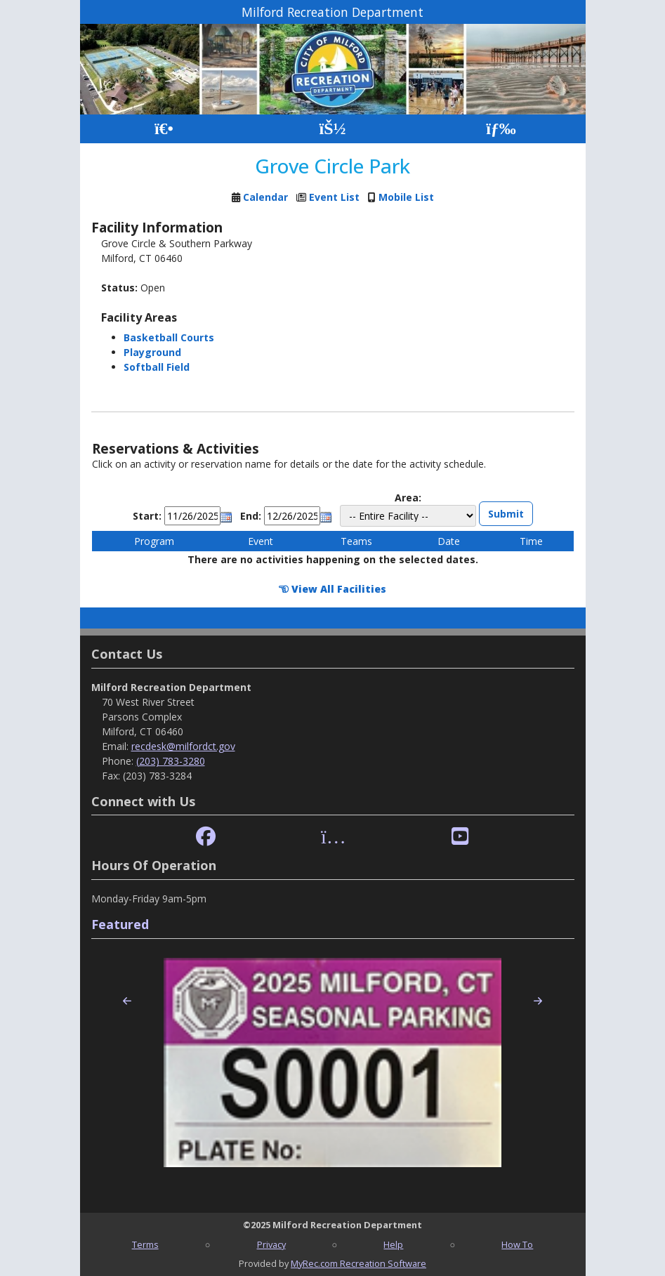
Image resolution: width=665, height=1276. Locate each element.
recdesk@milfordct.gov (183, 746)
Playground (152, 352)
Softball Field (157, 367)
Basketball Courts (169, 337)
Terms (145, 1244)
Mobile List (406, 197)
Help (393, 1244)
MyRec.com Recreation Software (358, 1263)
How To (517, 1244)
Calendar (265, 197)
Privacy (271, 1244)
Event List (334, 197)
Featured (120, 924)
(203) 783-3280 (170, 761)
